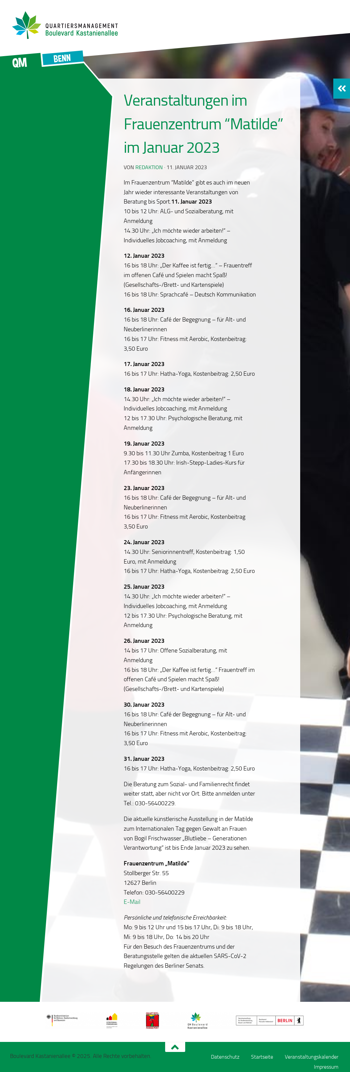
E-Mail (132, 902)
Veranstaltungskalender (311, 1057)
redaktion (149, 167)
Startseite (262, 1057)
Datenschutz (225, 1057)
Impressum (326, 1067)
